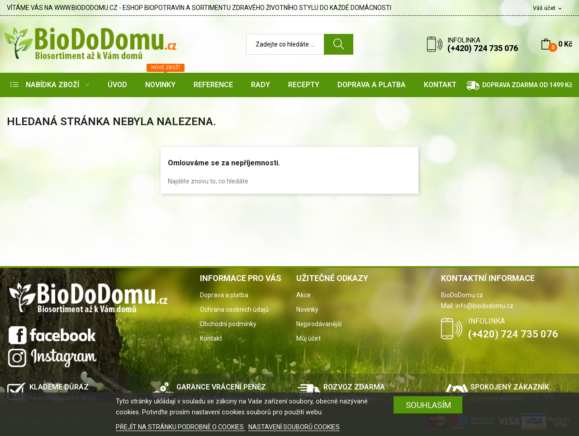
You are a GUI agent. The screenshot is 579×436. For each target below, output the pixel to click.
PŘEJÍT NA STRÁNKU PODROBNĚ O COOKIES (180, 427)
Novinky (307, 309)
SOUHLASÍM (428, 405)
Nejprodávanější (319, 324)
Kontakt (211, 338)
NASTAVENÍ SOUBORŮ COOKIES (294, 427)
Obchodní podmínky (228, 324)
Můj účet (308, 338)
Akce (303, 295)
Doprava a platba (224, 295)
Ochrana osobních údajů (234, 309)
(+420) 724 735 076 (482, 48)
